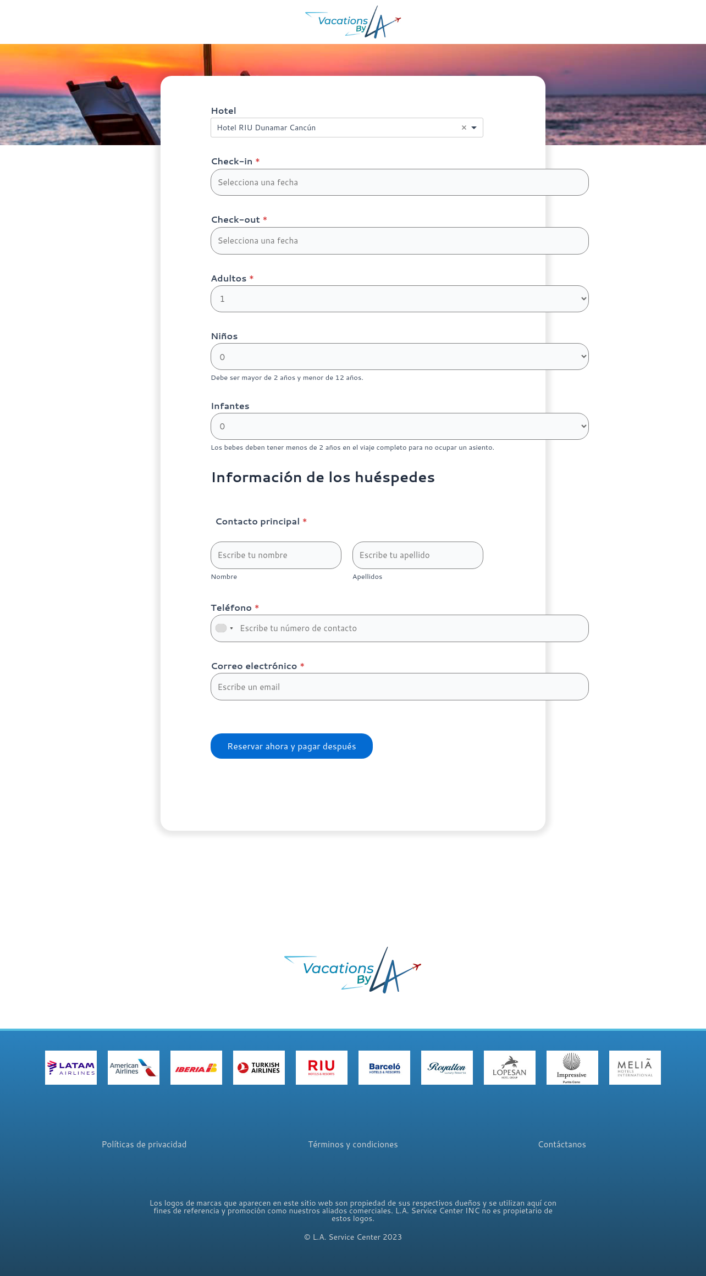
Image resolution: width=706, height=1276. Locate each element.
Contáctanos (561, 1145)
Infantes (230, 410)
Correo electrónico (258, 675)
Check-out (239, 220)
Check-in (235, 160)
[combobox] (347, 127)
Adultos (232, 280)
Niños (224, 339)
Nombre (224, 584)
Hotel (223, 110)
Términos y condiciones (352, 1145)
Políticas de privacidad (143, 1145)
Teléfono (235, 615)
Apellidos (367, 584)
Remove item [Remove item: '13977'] (464, 127)
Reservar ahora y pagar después (291, 756)
